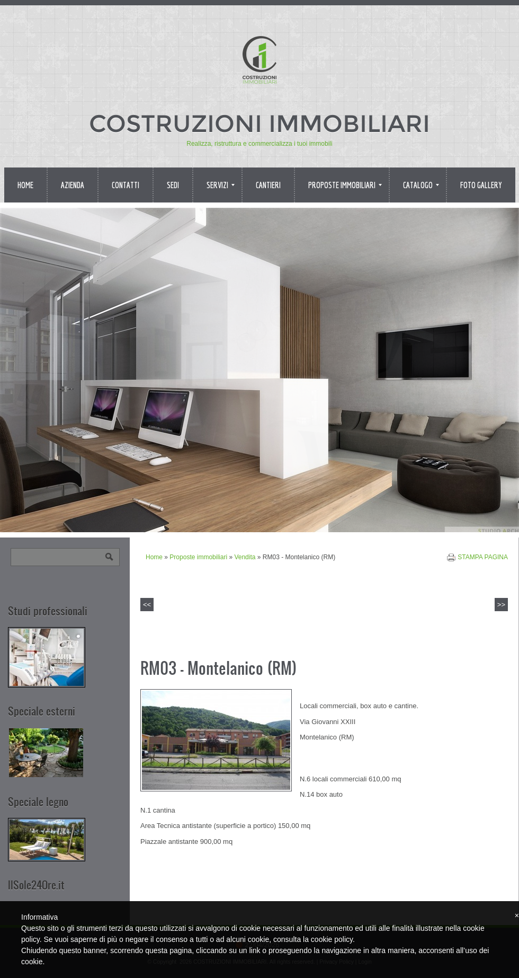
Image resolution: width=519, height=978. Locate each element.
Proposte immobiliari (345, 185)
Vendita (244, 557)
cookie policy (332, 939)
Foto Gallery (481, 185)
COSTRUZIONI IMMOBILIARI (259, 123)
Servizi (221, 185)
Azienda (72, 185)
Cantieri (268, 185)
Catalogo (421, 185)
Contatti (125, 185)
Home (25, 185)
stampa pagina (483, 557)
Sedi (173, 185)
